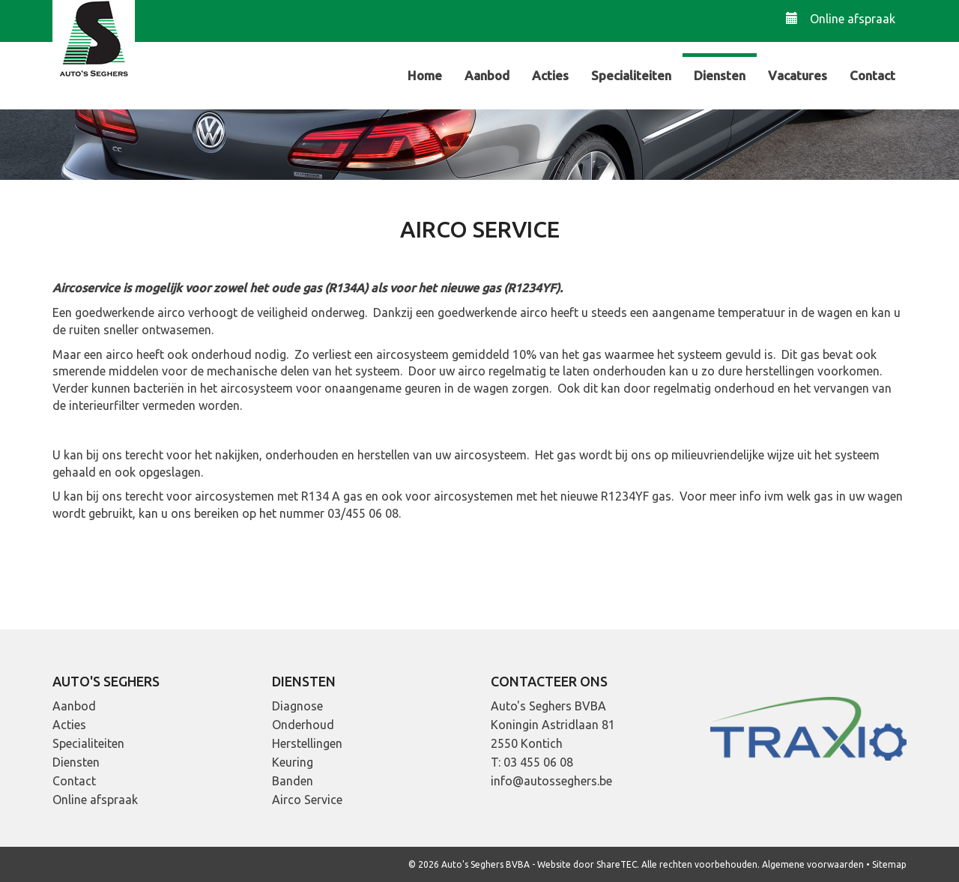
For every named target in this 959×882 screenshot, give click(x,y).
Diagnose (297, 706)
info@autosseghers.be (551, 781)
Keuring (292, 762)
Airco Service (307, 799)
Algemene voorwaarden (813, 864)
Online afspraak (840, 18)
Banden (292, 781)
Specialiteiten (631, 75)
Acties (550, 75)
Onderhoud (303, 724)
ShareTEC (616, 864)
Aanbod (487, 75)
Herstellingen (307, 743)
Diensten (719, 75)
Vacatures (797, 75)
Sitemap (889, 864)
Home (425, 75)
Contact (872, 75)
